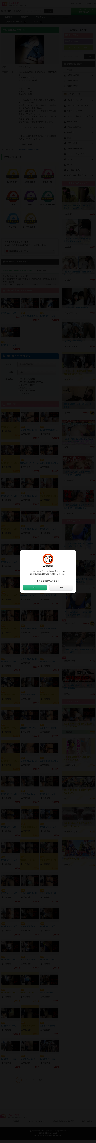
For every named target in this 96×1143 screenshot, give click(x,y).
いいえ (61, 588)
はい (35, 588)
